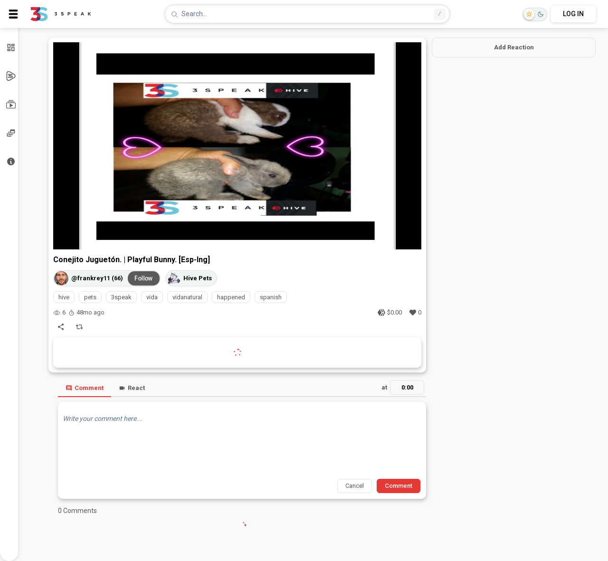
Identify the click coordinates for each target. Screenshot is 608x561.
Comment (85, 387)
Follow (144, 278)
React (132, 387)
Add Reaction (514, 47)
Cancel (354, 485)
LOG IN (573, 14)
